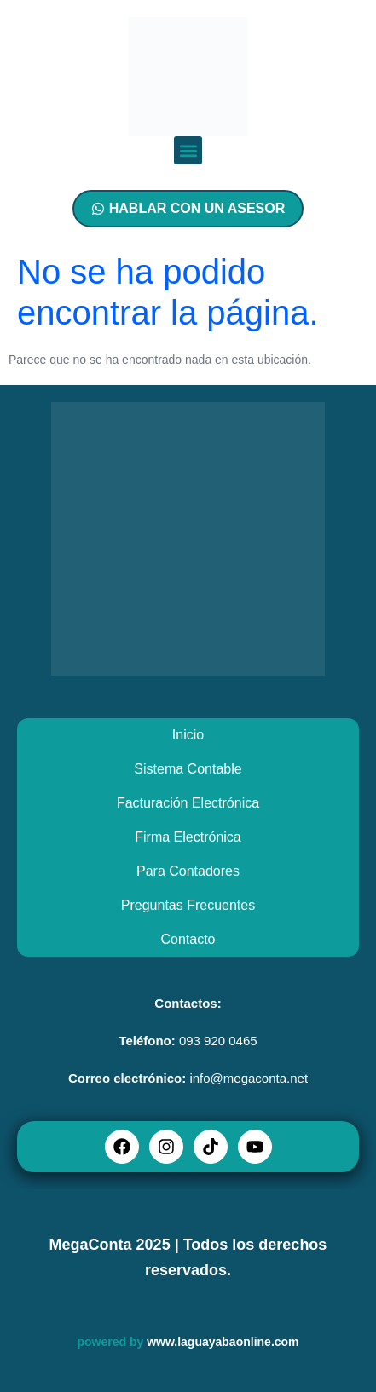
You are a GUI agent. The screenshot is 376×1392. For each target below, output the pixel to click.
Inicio (188, 735)
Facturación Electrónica (188, 803)
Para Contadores (188, 871)
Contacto (187, 939)
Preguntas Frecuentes (188, 905)
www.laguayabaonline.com (222, 1342)
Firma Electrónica (187, 837)
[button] (188, 150)
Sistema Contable (187, 769)
